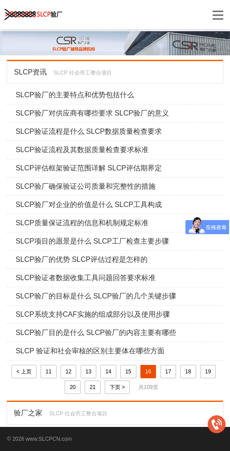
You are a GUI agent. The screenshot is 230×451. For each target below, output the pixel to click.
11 (48, 371)
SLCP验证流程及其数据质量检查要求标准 (82, 149)
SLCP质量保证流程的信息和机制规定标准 (82, 223)
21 (92, 387)
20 (72, 387)
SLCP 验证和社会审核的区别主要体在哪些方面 (90, 351)
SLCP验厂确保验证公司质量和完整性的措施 (86, 186)
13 (88, 371)
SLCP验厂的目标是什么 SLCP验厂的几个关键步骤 (96, 296)
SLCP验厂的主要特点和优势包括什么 (75, 95)
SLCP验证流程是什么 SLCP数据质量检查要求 (89, 131)
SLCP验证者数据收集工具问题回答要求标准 (86, 277)
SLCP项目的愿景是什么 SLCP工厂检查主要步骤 (92, 241)
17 (168, 371)
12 (68, 371)
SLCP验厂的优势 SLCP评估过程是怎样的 (82, 259)
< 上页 (24, 371)
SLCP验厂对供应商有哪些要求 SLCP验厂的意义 (92, 113)
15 (128, 371)
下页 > (117, 387)
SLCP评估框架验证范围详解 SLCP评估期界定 (89, 168)
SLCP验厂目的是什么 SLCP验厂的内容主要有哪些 (96, 332)
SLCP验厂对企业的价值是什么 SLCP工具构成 (89, 204)
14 (108, 371)
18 (188, 371)
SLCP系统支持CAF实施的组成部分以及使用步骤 (93, 314)
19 (208, 371)
